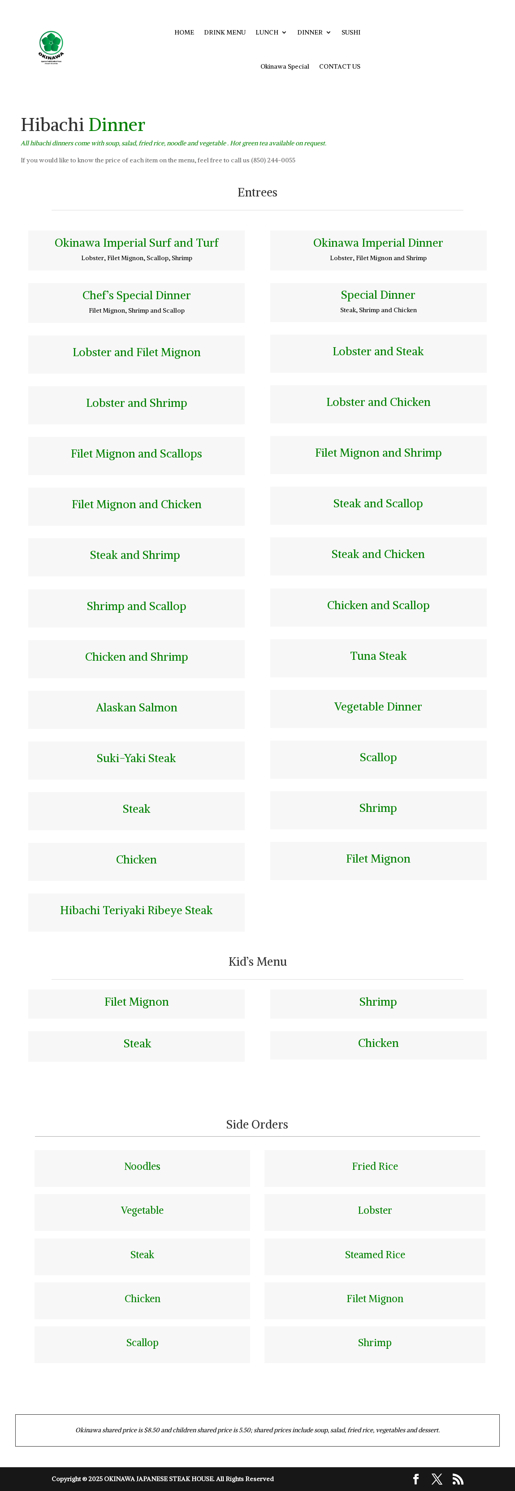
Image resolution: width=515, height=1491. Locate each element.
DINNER (310, 32)
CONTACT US (339, 66)
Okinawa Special (284, 66)
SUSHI (351, 32)
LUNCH (266, 32)
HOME (184, 32)
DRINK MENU (225, 32)
